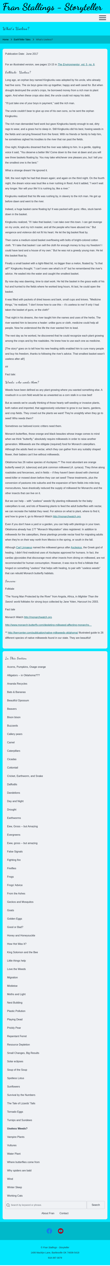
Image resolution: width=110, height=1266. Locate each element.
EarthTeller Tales (22, 39)
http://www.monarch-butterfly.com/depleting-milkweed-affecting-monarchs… (48, 625)
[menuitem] (55, 667)
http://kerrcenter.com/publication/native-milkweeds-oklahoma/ (43, 632)
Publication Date (14, 53)
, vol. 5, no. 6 (76, 64)
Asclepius (76, 547)
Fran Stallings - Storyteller (52, 7)
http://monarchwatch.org (67, 516)
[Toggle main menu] (55, 18)
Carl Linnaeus (24, 547)
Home (6, 39)
